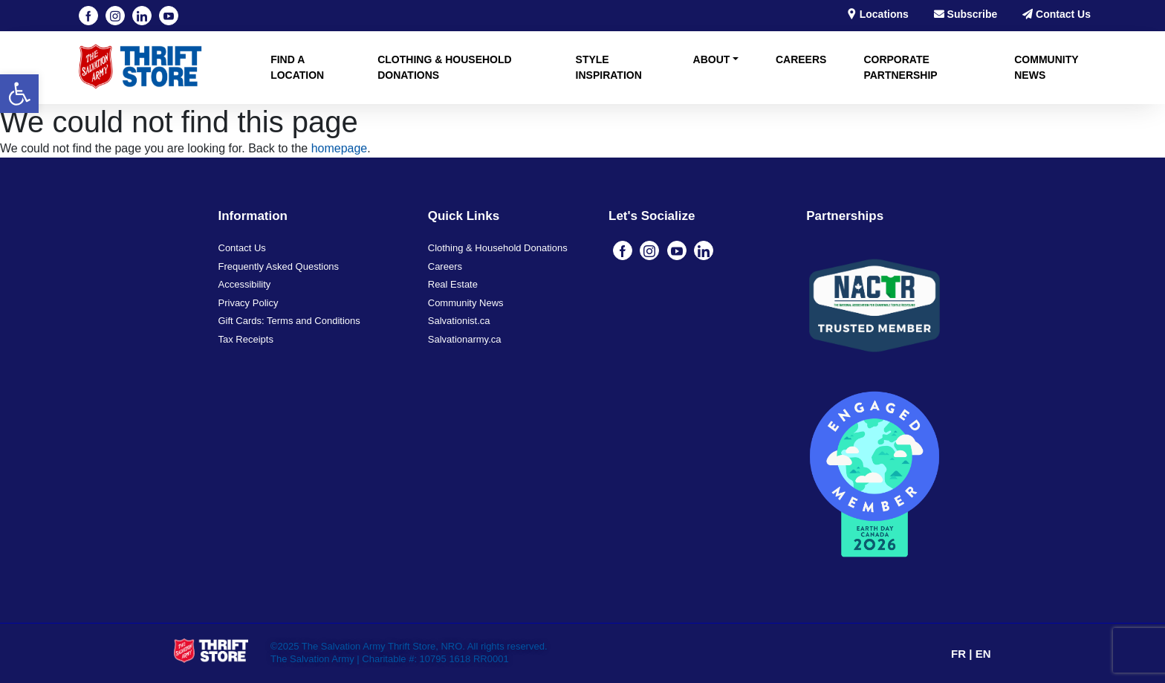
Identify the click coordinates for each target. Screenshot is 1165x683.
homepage (339, 148)
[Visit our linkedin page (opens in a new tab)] (142, 15)
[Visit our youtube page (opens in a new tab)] (168, 15)
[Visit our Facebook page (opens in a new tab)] (88, 15)
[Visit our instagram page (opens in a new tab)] (115, 15)
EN (983, 653)
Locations (877, 14)
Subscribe (966, 14)
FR (960, 653)
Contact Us (1056, 14)
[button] (19, 93)
